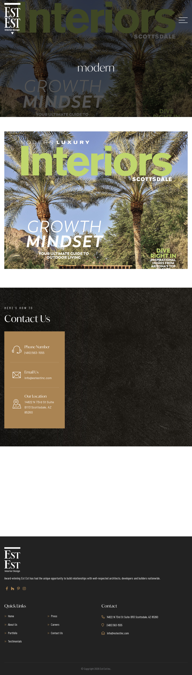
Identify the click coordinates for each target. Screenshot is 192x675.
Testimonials (15, 641)
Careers (55, 624)
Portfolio (12, 633)
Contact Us (57, 633)
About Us (12, 624)
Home (11, 616)
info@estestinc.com (38, 378)
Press (54, 616)
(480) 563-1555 (34, 353)
